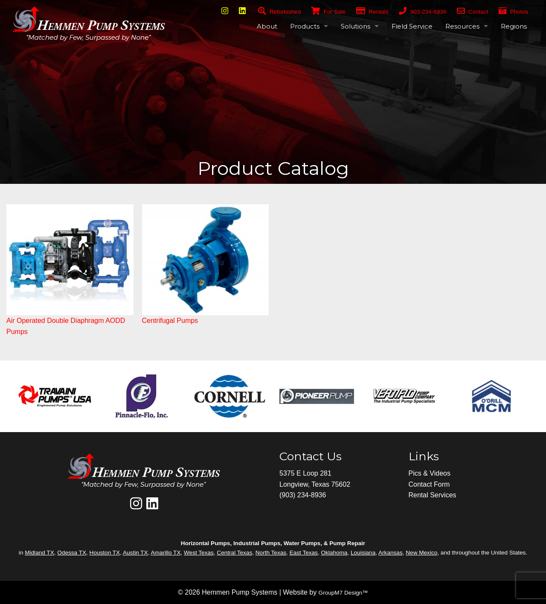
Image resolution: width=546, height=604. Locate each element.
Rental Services (432, 495)
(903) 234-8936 (302, 495)
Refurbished (279, 12)
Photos (513, 12)
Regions (514, 26)
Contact (472, 12)
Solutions (355, 26)
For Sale (323, 12)
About (267, 26)
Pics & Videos (429, 473)
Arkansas (390, 552)
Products (304, 26)
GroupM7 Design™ (343, 592)
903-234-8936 (422, 12)
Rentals (372, 12)
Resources (462, 26)
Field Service (412, 26)
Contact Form (429, 484)
